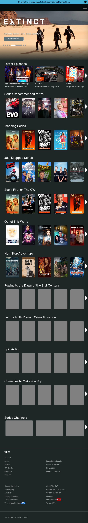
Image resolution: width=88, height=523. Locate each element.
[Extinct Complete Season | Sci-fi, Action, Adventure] (44, 36)
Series (7, 461)
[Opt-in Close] (85, 2)
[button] (86, 76)
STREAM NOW (13, 39)
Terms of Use (64, 2)
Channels (8, 471)
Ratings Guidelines (12, 496)
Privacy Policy (50, 2)
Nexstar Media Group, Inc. (56, 489)
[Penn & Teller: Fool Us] (19, 428)
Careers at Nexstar (53, 493)
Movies (7, 464)
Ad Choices (9, 493)
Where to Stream (52, 464)
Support (8, 475)
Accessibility (9, 489)
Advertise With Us (11, 500)
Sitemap (49, 496)
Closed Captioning (12, 486)
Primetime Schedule (54, 461)
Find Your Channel (53, 471)
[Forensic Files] (49, 428)
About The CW (52, 486)
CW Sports (9, 468)
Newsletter (50, 468)
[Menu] (85, 7)
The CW (4, 6)
